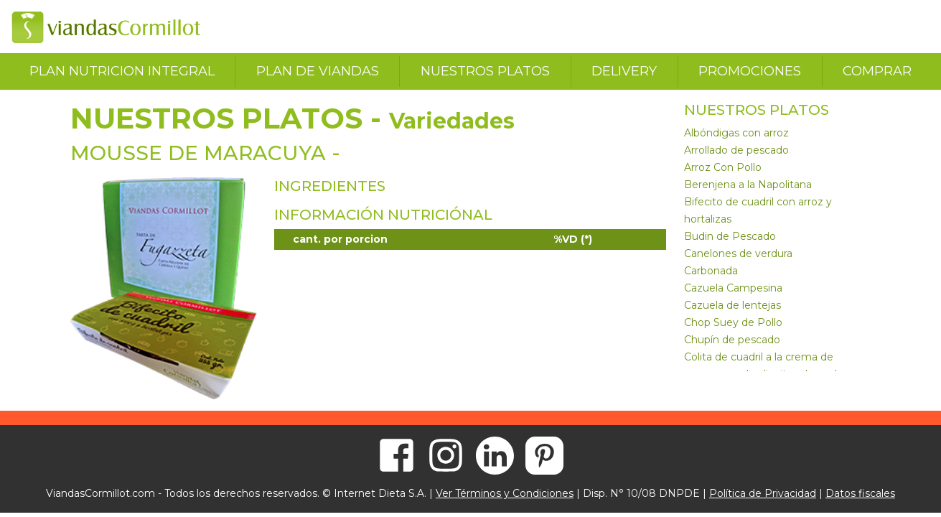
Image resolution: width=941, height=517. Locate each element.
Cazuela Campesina (733, 287)
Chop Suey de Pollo (733, 322)
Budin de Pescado (730, 236)
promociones (749, 71)
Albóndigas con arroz (736, 132)
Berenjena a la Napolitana (748, 184)
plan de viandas (317, 71)
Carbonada (711, 270)
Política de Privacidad (762, 493)
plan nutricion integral (122, 71)
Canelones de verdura (738, 253)
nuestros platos (485, 71)
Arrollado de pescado (736, 150)
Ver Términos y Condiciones (505, 493)
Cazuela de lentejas (732, 305)
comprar (877, 71)
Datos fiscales (860, 493)
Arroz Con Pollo (723, 167)
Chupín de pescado (732, 339)
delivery (624, 71)
